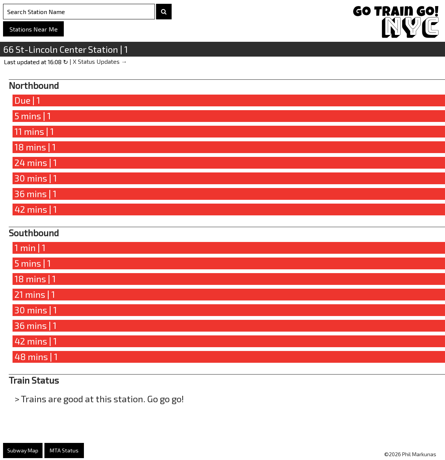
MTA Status (64, 450)
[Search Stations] (79, 11)
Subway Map (22, 450)
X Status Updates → (100, 61)
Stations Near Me (33, 29)
